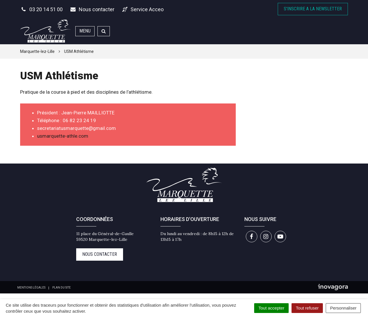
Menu (85, 31)
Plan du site (61, 287)
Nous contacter (99, 254)
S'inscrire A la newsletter (313, 8)
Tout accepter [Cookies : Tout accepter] (271, 308)
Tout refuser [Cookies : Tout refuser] (307, 308)
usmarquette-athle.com (62, 136)
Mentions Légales (31, 287)
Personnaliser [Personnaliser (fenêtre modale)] (343, 308)
